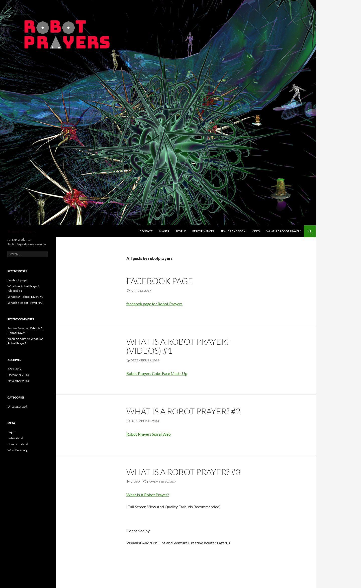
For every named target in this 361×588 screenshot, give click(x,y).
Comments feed (18, 444)
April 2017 (15, 369)
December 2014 (18, 375)
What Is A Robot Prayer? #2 (183, 411)
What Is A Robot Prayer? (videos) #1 (177, 346)
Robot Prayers (22, 231)
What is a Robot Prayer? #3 (183, 472)
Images (164, 231)
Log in (11, 432)
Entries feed (15, 438)
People (180, 231)
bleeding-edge (17, 339)
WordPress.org (18, 450)
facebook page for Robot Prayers (154, 303)
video (256, 231)
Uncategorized (17, 406)
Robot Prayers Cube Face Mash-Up (156, 373)
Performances (203, 231)
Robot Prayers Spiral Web (148, 434)
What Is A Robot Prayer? (283, 231)
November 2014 (18, 381)
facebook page (159, 281)
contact (146, 231)
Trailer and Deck (233, 231)
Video (135, 481)
